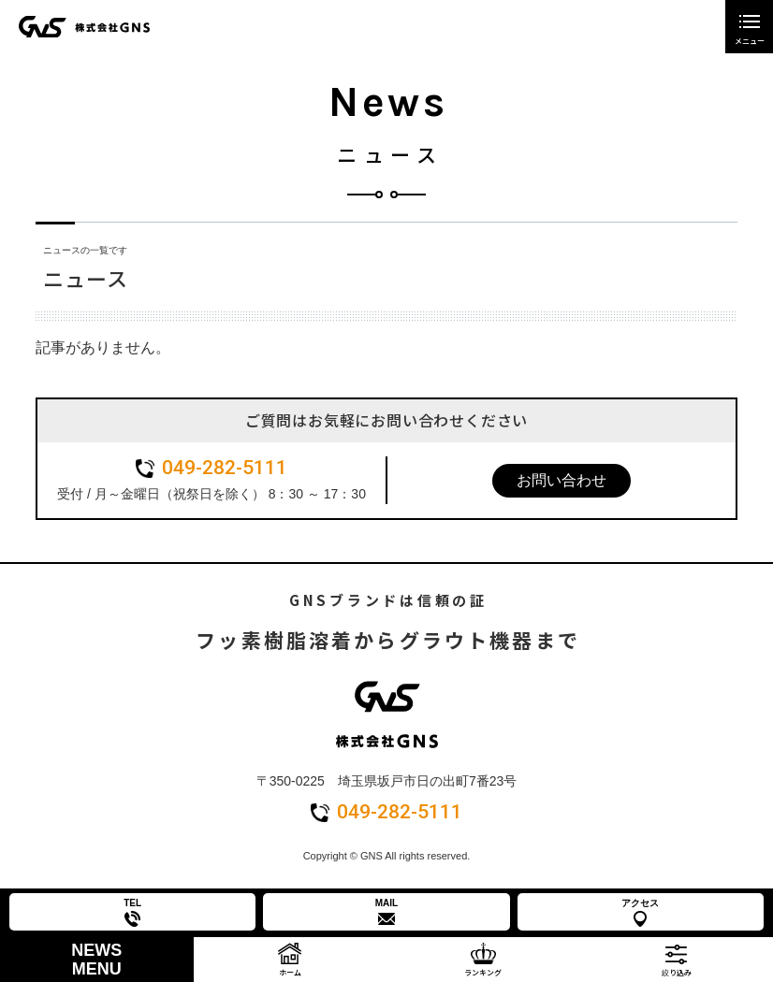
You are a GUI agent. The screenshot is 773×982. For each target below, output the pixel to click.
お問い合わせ (561, 480)
